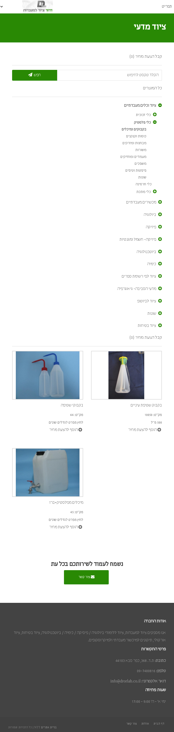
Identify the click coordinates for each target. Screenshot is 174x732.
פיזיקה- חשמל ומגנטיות (138, 239)
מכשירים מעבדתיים (141, 202)
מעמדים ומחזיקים (133, 157)
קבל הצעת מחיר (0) (146, 57)
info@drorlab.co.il (125, 681)
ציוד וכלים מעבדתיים (140, 106)
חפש (34, 74)
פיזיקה (151, 227)
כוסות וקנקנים (136, 136)
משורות (140, 150)
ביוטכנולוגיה (146, 252)
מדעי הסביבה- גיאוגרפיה (136, 289)
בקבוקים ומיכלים (134, 129)
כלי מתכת (143, 192)
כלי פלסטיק (142, 122)
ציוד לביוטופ (146, 301)
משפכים (140, 164)
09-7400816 (146, 671)
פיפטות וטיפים (135, 170)
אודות (145, 724)
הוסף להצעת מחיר (65, 430)
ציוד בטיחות (147, 326)
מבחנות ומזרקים (134, 143)
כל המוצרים (152, 88)
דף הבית (159, 724)
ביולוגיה (150, 215)
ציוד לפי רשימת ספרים (139, 276)
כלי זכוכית (143, 115)
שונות (142, 177)
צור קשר (86, 577)
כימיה (151, 264)
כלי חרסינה (144, 184)
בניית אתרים (49, 727)
